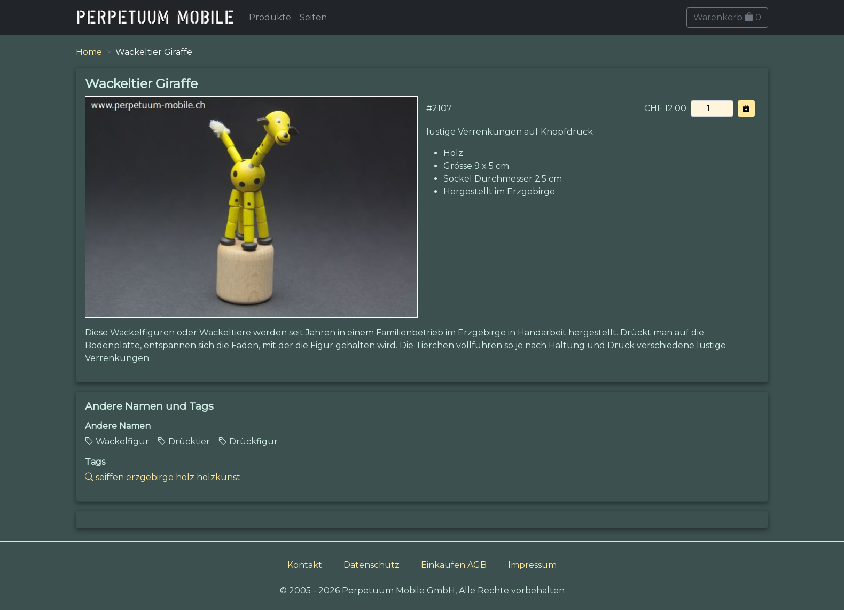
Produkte (270, 17)
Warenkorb (727, 17)
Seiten (313, 17)
